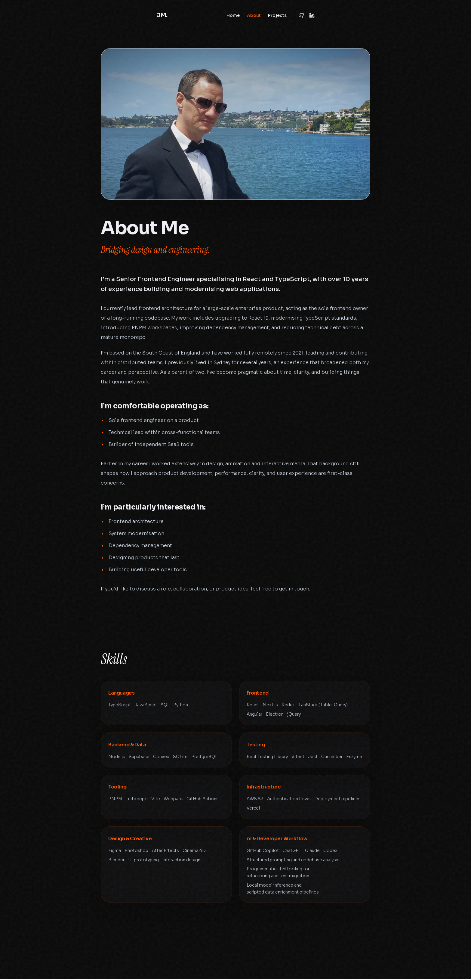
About (254, 15)
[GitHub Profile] (301, 15)
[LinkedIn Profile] (312, 15)
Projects (277, 15)
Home (233, 15)
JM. (162, 15)
